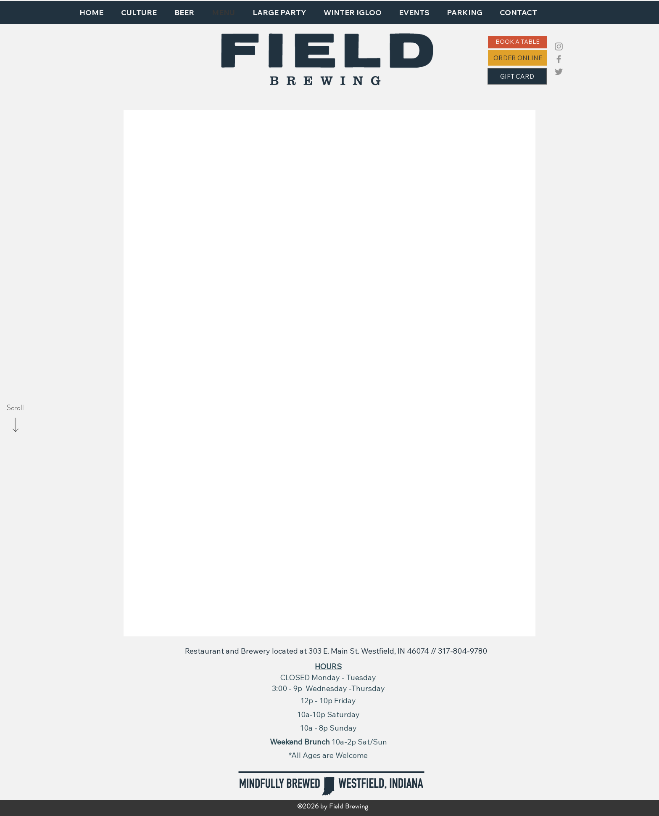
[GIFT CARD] (517, 76)
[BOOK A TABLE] (517, 42)
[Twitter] (559, 71)
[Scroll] (15, 408)
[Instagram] (559, 46)
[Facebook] (559, 59)
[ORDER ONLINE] (517, 58)
